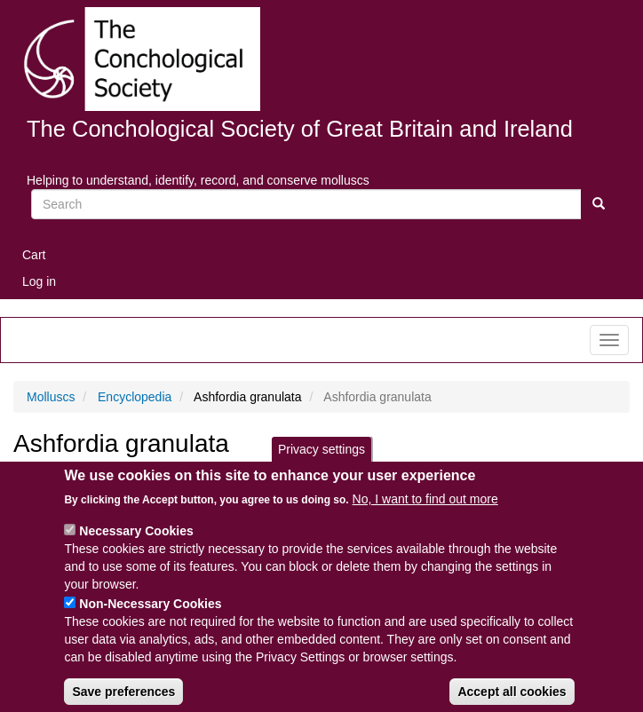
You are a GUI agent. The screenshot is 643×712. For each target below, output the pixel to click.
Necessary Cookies (136, 546)
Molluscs (51, 397)
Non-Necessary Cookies (150, 619)
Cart (33, 255)
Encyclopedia (134, 397)
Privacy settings (321, 463)
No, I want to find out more (425, 514)
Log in (39, 281)
